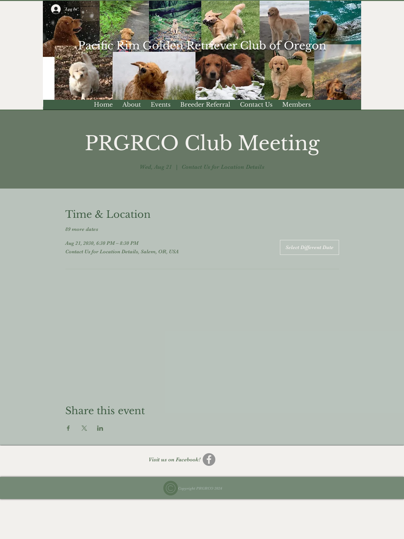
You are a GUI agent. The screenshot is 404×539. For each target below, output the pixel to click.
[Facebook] (209, 459)
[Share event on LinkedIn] (100, 428)
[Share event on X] (84, 428)
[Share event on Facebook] (68, 428)
